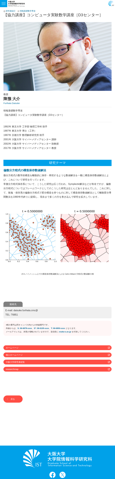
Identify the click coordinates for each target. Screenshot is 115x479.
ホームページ (12, 348)
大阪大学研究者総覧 (15, 362)
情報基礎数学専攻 (27, 11)
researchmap (12, 369)
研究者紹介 (11, 11)
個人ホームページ (14, 355)
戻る (13, 399)
